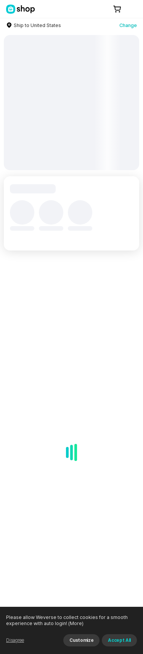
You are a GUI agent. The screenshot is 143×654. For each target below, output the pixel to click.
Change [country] (128, 25)
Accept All (119, 640)
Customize (81, 640)
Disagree (15, 640)
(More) (75, 623)
